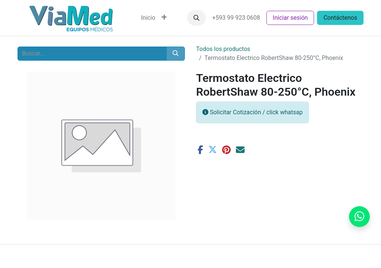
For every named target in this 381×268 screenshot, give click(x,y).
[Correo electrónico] (240, 150)
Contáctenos (340, 17)
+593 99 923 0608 (236, 17)
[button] (196, 18)
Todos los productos (223, 48)
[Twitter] (212, 150)
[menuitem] (148, 17)
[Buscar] (175, 54)
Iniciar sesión (290, 17)
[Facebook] (200, 150)
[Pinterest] (226, 150)
